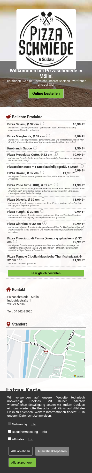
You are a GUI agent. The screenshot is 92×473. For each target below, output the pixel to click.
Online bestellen (46, 93)
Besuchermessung (25, 432)
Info (33, 424)
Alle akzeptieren (22, 462)
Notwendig (19, 424)
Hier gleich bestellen (46, 273)
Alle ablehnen (20, 451)
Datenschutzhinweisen (35, 415)
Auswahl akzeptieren (52, 451)
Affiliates (18, 439)
